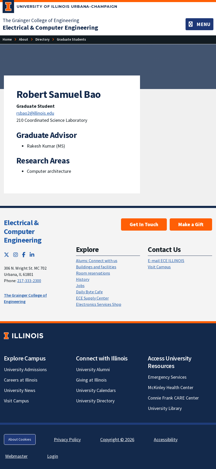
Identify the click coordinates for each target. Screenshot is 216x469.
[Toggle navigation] (199, 24)
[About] (23, 39)
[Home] (7, 39)
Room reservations (93, 273)
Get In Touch (144, 224)
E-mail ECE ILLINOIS (166, 260)
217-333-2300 (29, 280)
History (82, 279)
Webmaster (16, 456)
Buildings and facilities (96, 266)
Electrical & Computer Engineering (22, 231)
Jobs (80, 285)
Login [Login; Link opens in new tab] (52, 456)
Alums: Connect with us (96, 260)
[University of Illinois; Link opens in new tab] (23, 335)
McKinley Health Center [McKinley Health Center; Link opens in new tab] (170, 387)
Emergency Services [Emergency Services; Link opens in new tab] (167, 377)
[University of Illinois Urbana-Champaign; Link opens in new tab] (60, 7)
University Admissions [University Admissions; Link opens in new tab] (25, 369)
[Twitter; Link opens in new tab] (6, 254)
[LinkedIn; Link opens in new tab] (32, 254)
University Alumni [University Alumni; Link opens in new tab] (93, 369)
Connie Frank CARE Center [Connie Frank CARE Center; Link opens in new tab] (173, 398)
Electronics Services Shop (98, 304)
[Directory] (42, 39)
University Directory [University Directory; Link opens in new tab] (95, 401)
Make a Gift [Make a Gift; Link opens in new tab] (191, 224)
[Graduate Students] (71, 39)
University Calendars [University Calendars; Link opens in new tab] (96, 390)
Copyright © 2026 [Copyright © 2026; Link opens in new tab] (117, 439)
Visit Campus (159, 266)
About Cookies (19, 439)
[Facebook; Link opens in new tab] (24, 254)
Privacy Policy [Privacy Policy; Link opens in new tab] (67, 439)
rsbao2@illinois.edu (35, 113)
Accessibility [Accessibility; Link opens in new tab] (165, 439)
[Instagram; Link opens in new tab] (15, 254)
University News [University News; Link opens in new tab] (19, 390)
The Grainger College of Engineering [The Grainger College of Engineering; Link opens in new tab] (41, 20)
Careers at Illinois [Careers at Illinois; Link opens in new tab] (20, 380)
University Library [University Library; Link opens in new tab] (165, 408)
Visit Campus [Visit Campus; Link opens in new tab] (16, 401)
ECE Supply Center (92, 298)
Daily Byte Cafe (89, 291)
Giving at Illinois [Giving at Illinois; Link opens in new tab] (91, 380)
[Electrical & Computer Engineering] (50, 27)
